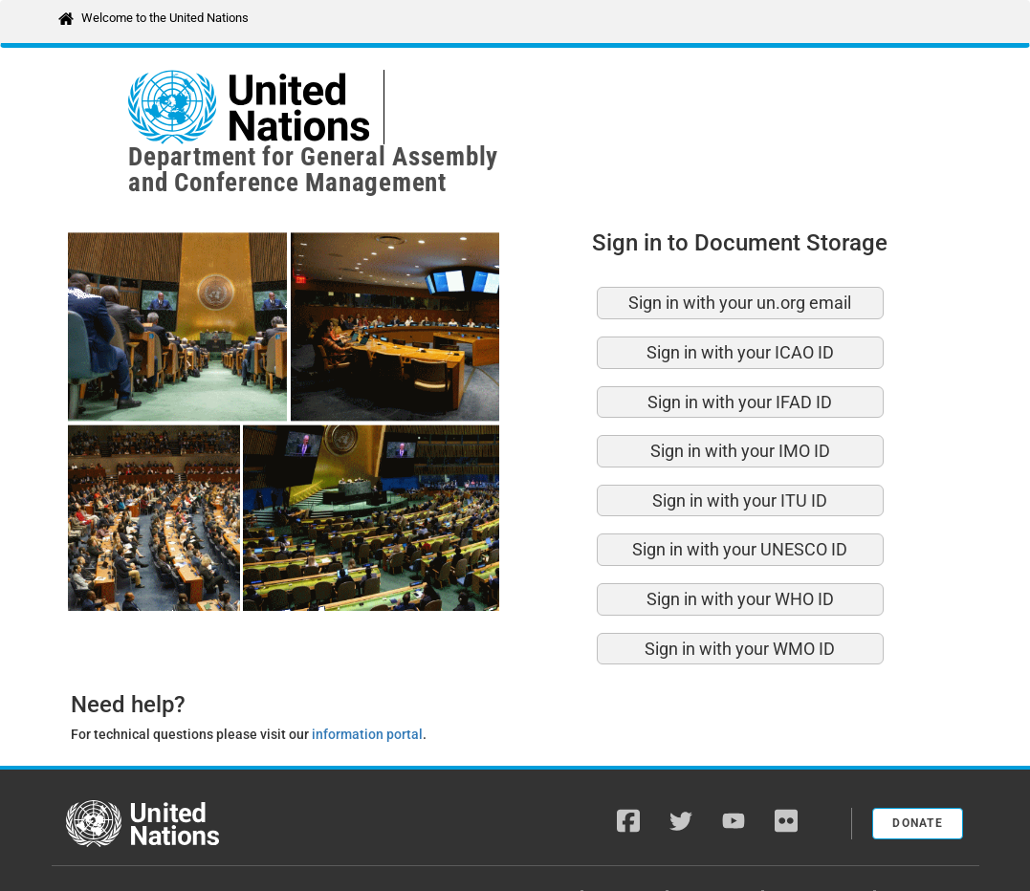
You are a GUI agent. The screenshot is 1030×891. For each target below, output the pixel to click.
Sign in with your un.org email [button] (739, 251)
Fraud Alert (717, 843)
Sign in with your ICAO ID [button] (740, 301)
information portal (367, 682)
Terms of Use (926, 843)
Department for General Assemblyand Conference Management (579, 106)
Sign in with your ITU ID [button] (739, 449)
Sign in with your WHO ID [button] (740, 547)
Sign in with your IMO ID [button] (740, 399)
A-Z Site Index (532, 843)
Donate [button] (917, 771)
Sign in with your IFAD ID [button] (739, 350)
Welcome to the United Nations (165, 18)
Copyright (626, 843)
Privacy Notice (821, 843)
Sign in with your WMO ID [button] (740, 597)
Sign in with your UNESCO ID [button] (739, 498)
